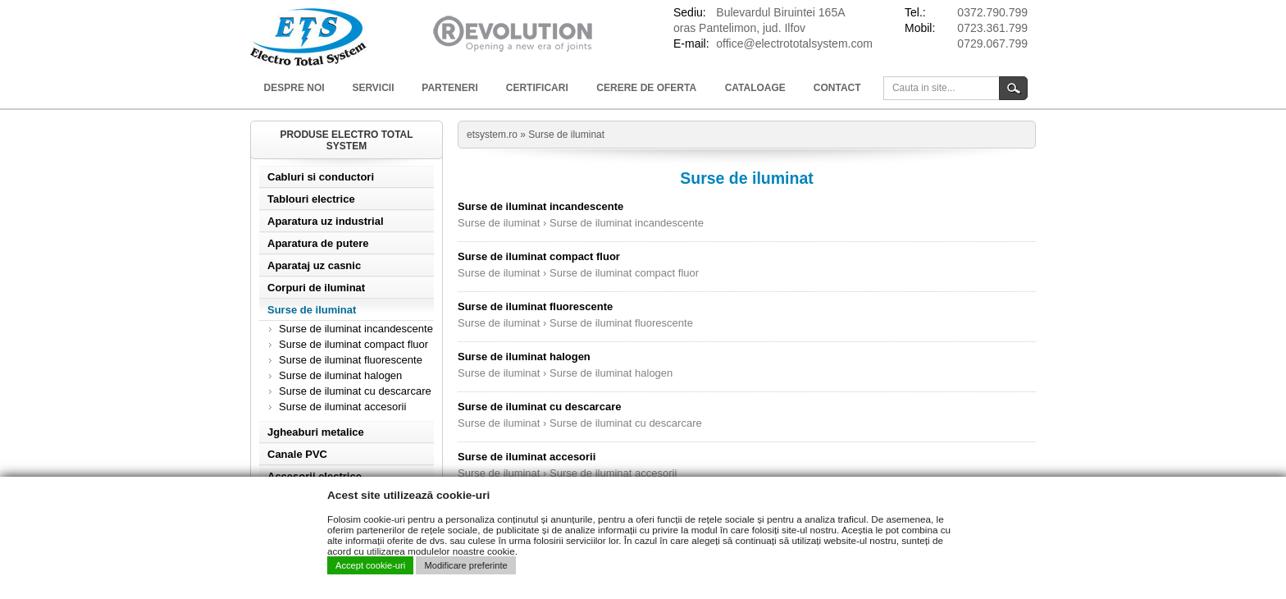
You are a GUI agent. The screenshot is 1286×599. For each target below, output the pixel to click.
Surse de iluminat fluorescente (350, 360)
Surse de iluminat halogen (340, 375)
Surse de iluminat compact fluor (353, 344)
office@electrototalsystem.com (794, 43)
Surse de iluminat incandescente (356, 328)
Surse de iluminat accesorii (342, 406)
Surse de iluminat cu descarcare (355, 391)
